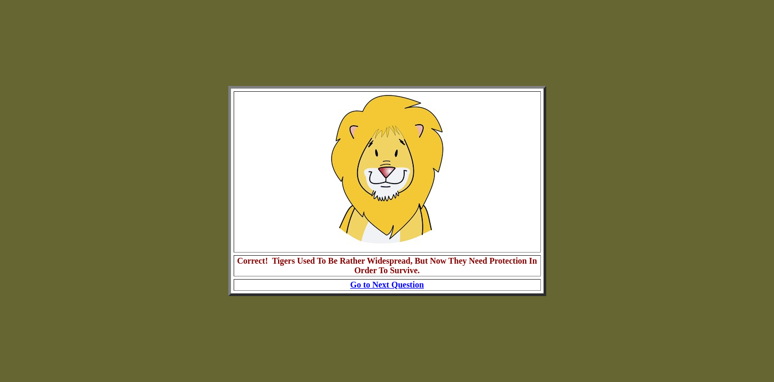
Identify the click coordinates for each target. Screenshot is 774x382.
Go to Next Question (387, 284)
